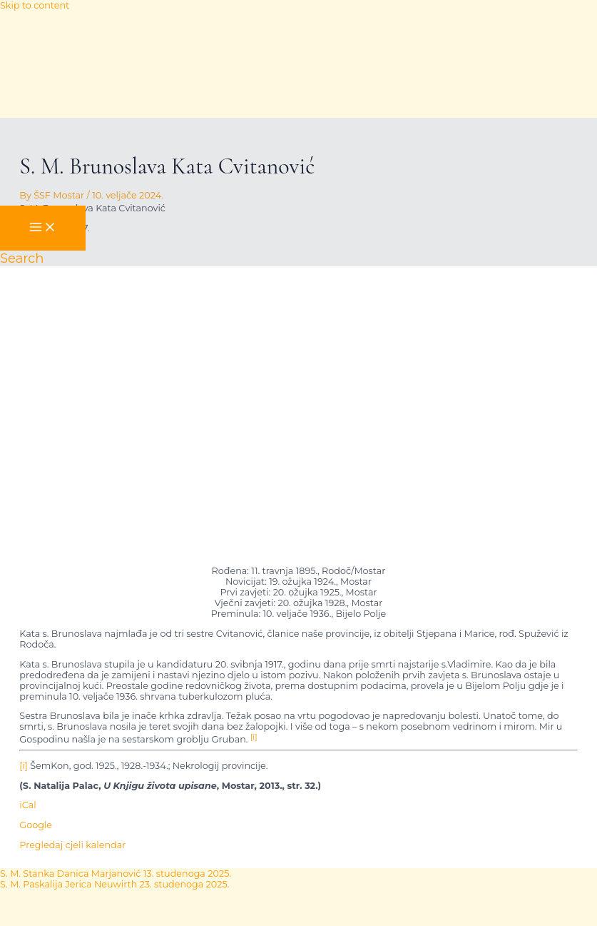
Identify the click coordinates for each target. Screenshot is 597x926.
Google (35, 825)
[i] (23, 765)
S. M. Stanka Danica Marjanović (115, 873)
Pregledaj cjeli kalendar (72, 845)
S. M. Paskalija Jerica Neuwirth (114, 884)
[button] (22, 258)
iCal (27, 805)
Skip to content (34, 5)
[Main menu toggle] (43, 228)
